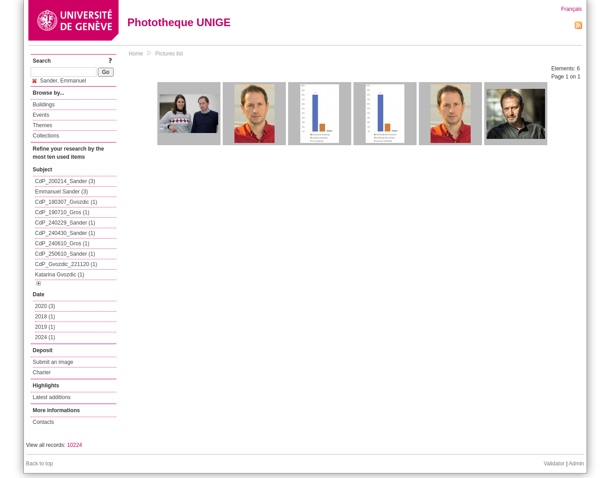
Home (136, 54)
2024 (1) (45, 337)
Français (571, 9)
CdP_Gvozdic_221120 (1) (66, 264)
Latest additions (52, 397)
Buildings (44, 104)
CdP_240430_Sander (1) (65, 233)
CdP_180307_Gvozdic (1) (66, 202)
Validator (554, 463)
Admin (576, 463)
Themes (42, 125)
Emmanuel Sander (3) (61, 191)
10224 (74, 445)
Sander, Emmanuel (59, 81)
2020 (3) (45, 306)
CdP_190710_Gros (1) (62, 212)
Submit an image (53, 362)
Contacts (43, 422)
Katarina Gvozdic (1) (59, 274)
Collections (46, 136)
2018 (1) (45, 316)
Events (41, 115)
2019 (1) (45, 327)
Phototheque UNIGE (179, 22)
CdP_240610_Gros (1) (62, 243)
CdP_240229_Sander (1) (65, 223)
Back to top (39, 463)
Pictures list (169, 54)
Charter (42, 372)
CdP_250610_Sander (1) (65, 254)
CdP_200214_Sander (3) (65, 181)
